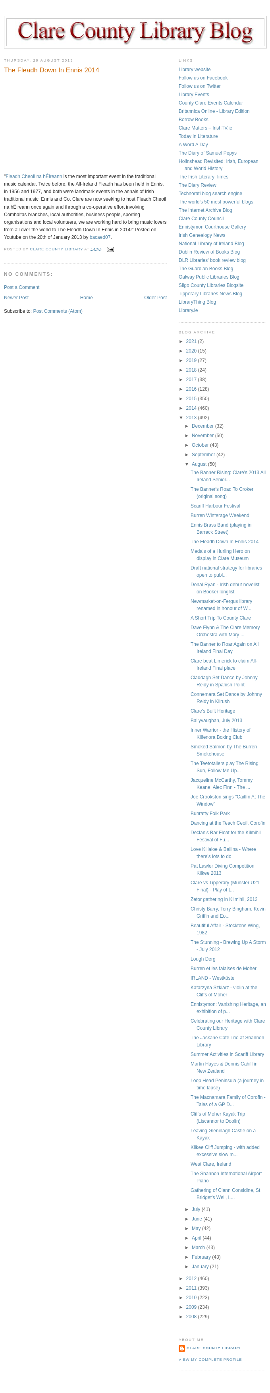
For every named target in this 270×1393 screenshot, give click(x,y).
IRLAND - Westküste (212, 978)
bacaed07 (100, 237)
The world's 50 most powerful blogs (216, 202)
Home (86, 297)
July (197, 1209)
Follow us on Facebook (203, 78)
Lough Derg (203, 959)
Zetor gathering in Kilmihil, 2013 (224, 899)
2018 (192, 370)
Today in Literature (198, 136)
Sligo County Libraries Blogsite (211, 285)
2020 (192, 351)
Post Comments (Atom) (58, 311)
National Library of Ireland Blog (211, 243)
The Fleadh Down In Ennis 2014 (224, 541)
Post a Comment (21, 287)
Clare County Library (214, 1348)
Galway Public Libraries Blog (209, 277)
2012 (192, 1278)
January (201, 1266)
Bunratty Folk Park (210, 813)
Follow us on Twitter (200, 86)
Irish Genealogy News (202, 235)
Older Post (155, 297)
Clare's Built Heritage (213, 711)
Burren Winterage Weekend (220, 515)
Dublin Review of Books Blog (209, 252)
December (203, 426)
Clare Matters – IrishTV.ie (205, 128)
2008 (192, 1316)
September (204, 454)
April (197, 1238)
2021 (192, 341)
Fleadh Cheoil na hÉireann (34, 176)
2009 (192, 1307)
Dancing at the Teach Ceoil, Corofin (228, 823)
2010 (192, 1297)
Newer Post (16, 297)
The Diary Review (197, 185)
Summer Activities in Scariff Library (227, 1054)
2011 (192, 1288)
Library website (195, 69)
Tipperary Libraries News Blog (210, 293)
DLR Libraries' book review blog (212, 260)
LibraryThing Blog (197, 302)
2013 (192, 417)
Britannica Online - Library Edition (214, 111)
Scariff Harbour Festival (215, 506)
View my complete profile (210, 1360)
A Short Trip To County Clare (221, 618)
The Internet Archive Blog (205, 210)
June (197, 1219)
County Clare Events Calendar (211, 103)
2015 (192, 398)
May (197, 1228)
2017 (192, 379)
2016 (192, 389)
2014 (192, 408)
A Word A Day (193, 144)
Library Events (194, 94)
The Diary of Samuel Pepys (208, 153)
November (203, 435)
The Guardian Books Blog (206, 268)
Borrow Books (193, 119)
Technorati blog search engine (210, 193)
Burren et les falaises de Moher (223, 968)
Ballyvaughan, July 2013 (216, 720)
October (201, 445)
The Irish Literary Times (203, 177)
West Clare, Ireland (211, 1164)
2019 (192, 360)
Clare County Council (201, 218)
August (200, 464)
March (199, 1247)
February (202, 1257)
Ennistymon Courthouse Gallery (212, 227)
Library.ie (188, 310)
